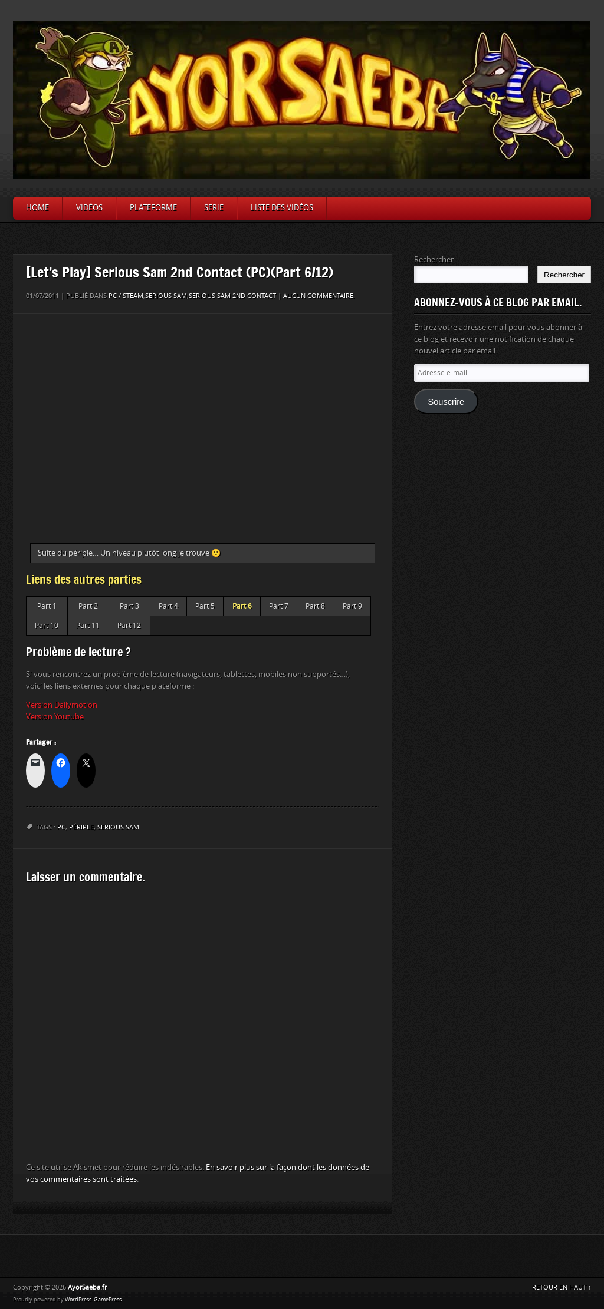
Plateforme (153, 207)
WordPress (78, 1300)
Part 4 (168, 606)
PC (61, 827)
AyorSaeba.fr (87, 1287)
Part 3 (129, 606)
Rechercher (434, 259)
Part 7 (278, 606)
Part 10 (46, 626)
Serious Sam (166, 296)
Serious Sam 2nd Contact (232, 296)
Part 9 (352, 606)
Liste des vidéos (282, 207)
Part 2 (88, 606)
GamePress (108, 1300)
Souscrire (446, 401)
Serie (214, 207)
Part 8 (315, 606)
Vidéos (89, 207)
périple (81, 827)
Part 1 (47, 606)
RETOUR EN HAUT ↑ (562, 1287)
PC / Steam (126, 296)
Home (37, 207)
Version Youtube (55, 716)
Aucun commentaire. (319, 296)
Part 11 (88, 626)
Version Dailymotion (61, 704)
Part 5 (205, 606)
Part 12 (129, 626)
